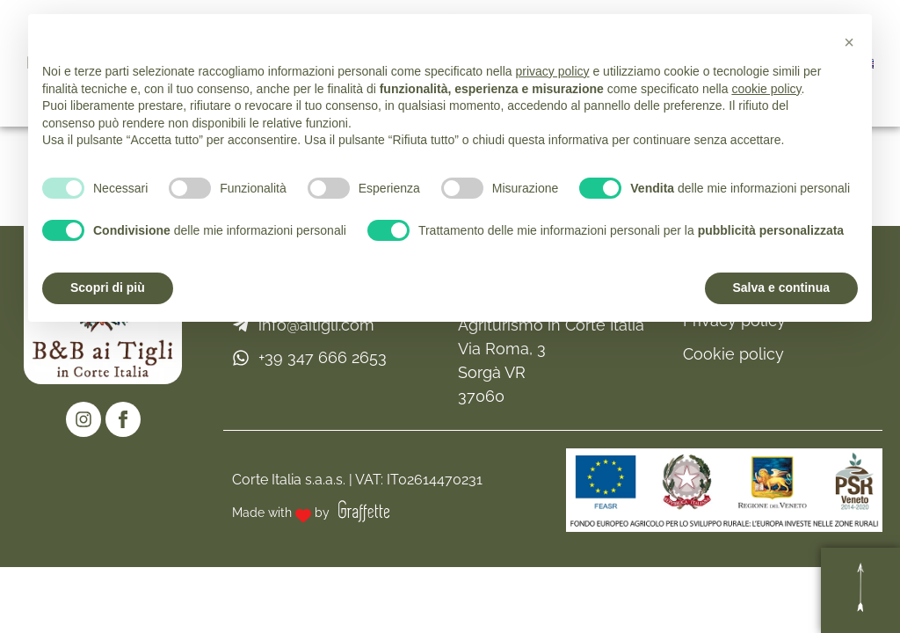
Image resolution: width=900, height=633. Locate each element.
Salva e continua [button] (781, 287)
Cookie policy (733, 354)
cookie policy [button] (766, 89)
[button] (849, 42)
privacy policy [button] (553, 71)
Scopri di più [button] (107, 287)
